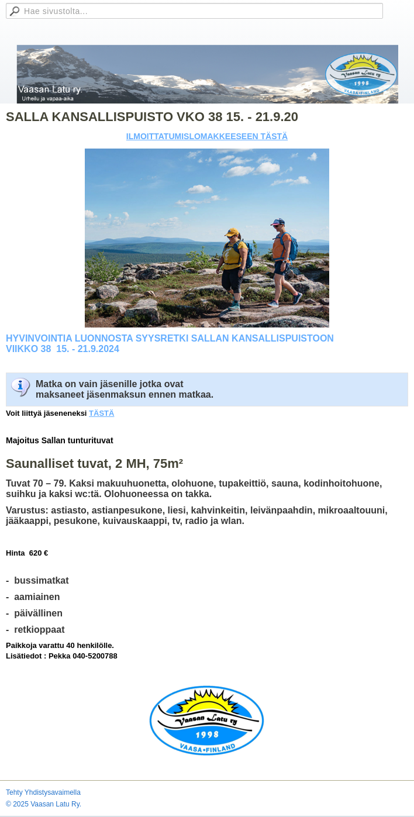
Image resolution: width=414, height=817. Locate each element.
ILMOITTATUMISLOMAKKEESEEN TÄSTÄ (207, 136)
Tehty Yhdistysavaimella (43, 792)
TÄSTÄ (101, 413)
